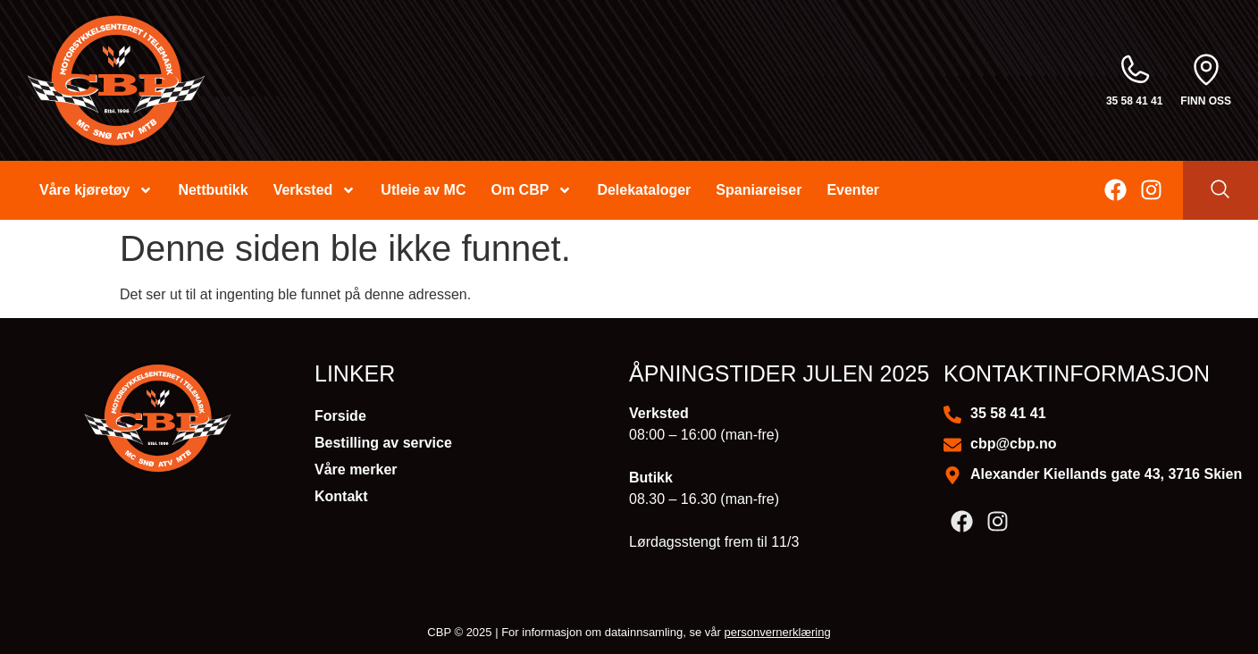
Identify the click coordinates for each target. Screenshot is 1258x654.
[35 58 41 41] (1135, 70)
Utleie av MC (423, 189)
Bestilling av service (383, 442)
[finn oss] (1206, 70)
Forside (340, 415)
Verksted (314, 190)
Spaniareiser (758, 189)
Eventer (852, 189)
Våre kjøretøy (96, 190)
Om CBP (531, 190)
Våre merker (356, 469)
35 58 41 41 (1134, 101)
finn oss (1205, 101)
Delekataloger (644, 189)
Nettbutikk (212, 189)
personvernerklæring (777, 632)
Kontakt (341, 496)
